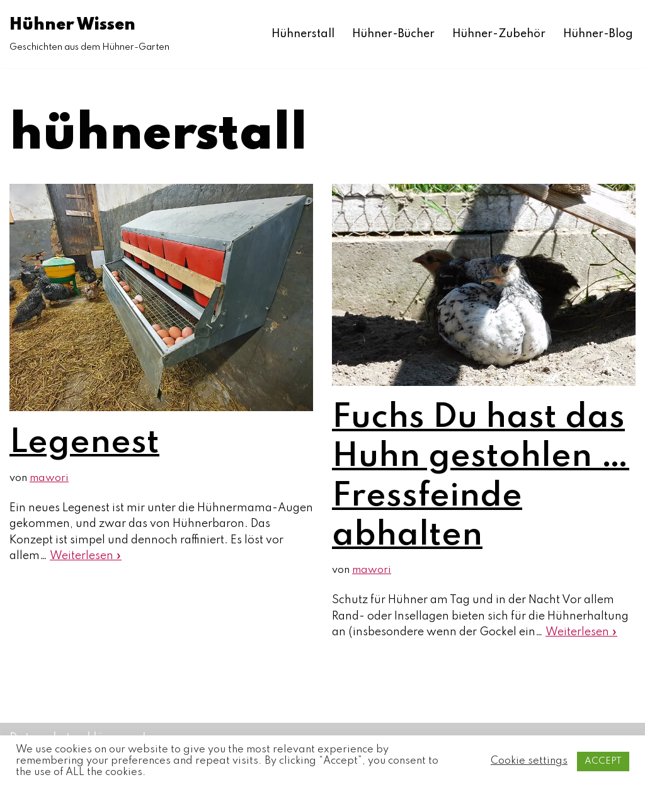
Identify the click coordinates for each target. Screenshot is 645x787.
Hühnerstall (302, 34)
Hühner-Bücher (393, 34)
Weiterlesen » (86, 556)
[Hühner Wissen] (89, 34)
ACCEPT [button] (603, 761)
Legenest (84, 443)
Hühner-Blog (598, 34)
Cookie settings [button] (529, 761)
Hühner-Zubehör (498, 34)
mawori (49, 478)
